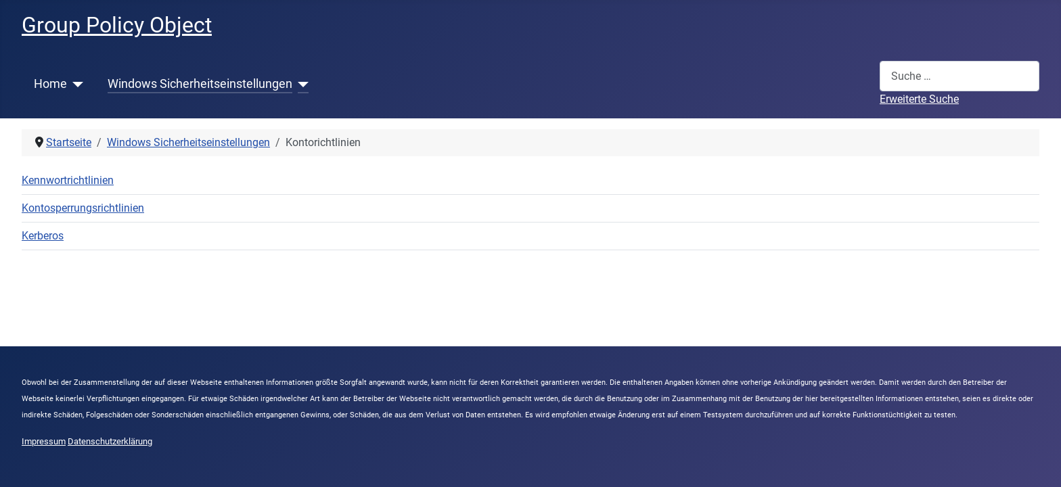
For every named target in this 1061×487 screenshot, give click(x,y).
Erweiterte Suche (919, 99)
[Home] (75, 84)
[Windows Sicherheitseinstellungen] (300, 84)
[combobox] (959, 76)
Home (50, 84)
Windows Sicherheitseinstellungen (200, 84)
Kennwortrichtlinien (68, 180)
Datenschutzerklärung (110, 441)
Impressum (44, 441)
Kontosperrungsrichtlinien (83, 208)
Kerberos (43, 235)
